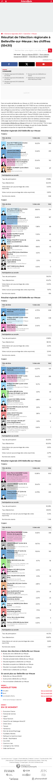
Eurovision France (9, 711)
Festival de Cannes (9, 714)
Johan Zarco (7, 724)
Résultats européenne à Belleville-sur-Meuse (18, 664)
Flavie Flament (8, 719)
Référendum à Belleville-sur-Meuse (15, 670)
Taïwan (5, 726)
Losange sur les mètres (11, 746)
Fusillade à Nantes (9, 734)
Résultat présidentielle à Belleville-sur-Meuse (18, 659)
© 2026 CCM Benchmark (36, 762)
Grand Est (27, 34)
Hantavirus (6, 729)
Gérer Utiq (44, 760)
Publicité (31, 758)
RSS (51, 758)
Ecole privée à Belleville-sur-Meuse (15, 679)
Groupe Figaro (24, 762)
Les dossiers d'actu (8, 696)
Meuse (34, 34)
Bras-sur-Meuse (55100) (30, 54)
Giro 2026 (6, 741)
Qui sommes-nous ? (7, 758)
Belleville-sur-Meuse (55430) (12, 676)
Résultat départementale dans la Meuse (16, 656)
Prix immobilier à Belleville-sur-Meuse (16, 681)
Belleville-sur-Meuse (33, 77)
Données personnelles (21, 760)
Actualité (4, 691)
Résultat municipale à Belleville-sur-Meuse (17, 667)
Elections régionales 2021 (13, 34)
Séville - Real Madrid (10, 738)
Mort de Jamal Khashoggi (11, 731)
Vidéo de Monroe (9, 748)
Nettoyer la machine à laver (12, 736)
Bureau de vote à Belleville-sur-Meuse (15, 654)
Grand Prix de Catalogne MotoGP (14, 721)
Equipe (15, 758)
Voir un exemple (46, 691)
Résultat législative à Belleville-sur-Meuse (17, 662)
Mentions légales (14, 762)
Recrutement (10, 760)
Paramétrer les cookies (34, 760)
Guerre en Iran (8, 743)
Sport (3, 693)
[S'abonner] (26, 700)
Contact (36, 758)
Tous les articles (44, 758)
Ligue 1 (5, 716)
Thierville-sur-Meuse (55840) (38, 57)
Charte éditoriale (23, 758)
